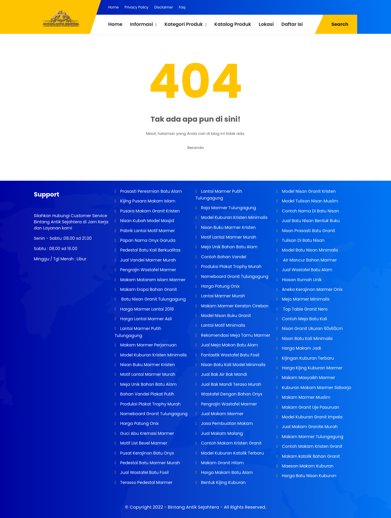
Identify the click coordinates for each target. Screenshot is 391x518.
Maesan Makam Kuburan (307, 466)
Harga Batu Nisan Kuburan (308, 476)
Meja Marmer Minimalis (305, 299)
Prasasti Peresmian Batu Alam (150, 191)
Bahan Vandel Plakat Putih (146, 394)
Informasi (141, 24)
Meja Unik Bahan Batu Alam (148, 384)
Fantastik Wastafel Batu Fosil (229, 355)
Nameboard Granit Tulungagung (153, 414)
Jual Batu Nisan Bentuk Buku (310, 221)
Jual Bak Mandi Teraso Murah (230, 384)
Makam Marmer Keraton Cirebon (234, 306)
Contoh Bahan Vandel (223, 257)
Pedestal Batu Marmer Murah (149, 463)
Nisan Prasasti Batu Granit (308, 231)
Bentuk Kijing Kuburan (222, 482)
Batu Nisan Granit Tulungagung (152, 299)
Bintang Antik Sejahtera (193, 507)
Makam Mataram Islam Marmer (152, 280)
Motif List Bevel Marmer (143, 443)
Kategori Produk (183, 24)
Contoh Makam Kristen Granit (230, 443)
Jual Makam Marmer (221, 414)
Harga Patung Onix (139, 423)
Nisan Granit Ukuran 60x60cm (312, 328)
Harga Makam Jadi (301, 348)
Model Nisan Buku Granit (225, 315)
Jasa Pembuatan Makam (226, 423)
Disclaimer (163, 7)
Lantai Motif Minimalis (222, 325)
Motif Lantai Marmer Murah (147, 374)
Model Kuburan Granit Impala (311, 417)
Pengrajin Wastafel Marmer (147, 270)
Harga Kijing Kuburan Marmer (311, 368)
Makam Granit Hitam (222, 463)
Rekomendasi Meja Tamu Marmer (235, 335)
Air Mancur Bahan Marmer (309, 260)
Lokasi (266, 24)
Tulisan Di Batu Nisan (303, 240)
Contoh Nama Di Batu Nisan (310, 211)
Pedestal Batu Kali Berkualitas (150, 250)
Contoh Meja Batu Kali (304, 319)
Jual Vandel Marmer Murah (147, 260)
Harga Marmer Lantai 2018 (146, 309)
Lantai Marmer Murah (222, 296)
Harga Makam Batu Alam (226, 472)
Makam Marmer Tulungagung (312, 437)
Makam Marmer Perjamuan (148, 345)
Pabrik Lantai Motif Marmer (147, 231)
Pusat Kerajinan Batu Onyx (146, 453)
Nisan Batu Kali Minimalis (307, 338)
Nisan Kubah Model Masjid (146, 221)
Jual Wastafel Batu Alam (306, 270)
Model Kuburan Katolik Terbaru (232, 453)
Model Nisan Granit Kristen (308, 191)
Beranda (195, 147)
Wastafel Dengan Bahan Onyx (231, 394)
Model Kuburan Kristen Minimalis (153, 355)
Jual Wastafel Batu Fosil (143, 472)
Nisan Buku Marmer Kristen (147, 365)
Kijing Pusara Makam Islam (147, 201)
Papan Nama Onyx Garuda (147, 240)
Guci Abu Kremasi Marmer (146, 433)
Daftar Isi (292, 24)
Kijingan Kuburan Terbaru (307, 358)
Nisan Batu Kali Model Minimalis (232, 365)
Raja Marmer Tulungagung (228, 208)
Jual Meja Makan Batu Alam (229, 345)
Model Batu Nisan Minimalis (309, 250)
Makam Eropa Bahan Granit (148, 289)
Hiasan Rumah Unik (301, 280)
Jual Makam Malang (221, 433)
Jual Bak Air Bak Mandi (223, 374)
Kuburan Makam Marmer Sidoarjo (316, 387)
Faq (182, 7)
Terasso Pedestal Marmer (145, 482)
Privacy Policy (136, 7)
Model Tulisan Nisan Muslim (309, 201)
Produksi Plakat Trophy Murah (150, 404)
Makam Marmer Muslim (305, 397)
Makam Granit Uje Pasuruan (310, 407)
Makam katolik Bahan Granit (310, 456)
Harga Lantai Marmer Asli (145, 319)
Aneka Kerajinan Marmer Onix (311, 289)
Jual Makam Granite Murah (309, 427)
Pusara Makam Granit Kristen (149, 211)
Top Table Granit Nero (304, 309)
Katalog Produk (232, 24)
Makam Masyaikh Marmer (308, 377)
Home (113, 7)
